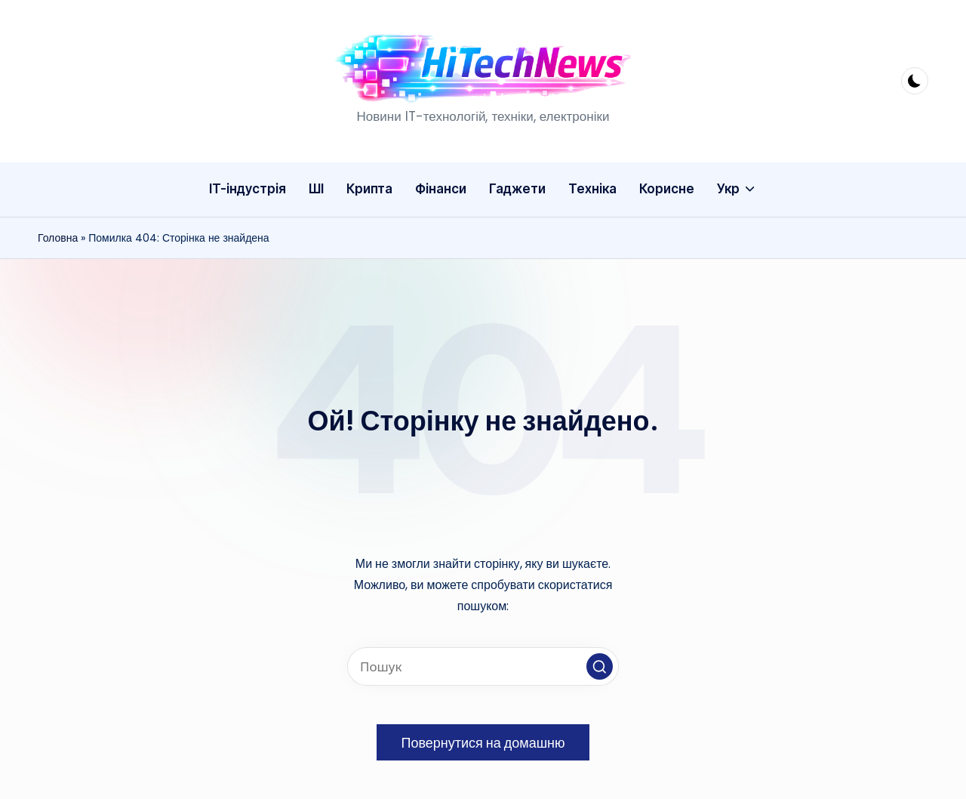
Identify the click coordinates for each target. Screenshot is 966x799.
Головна (58, 237)
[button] (599, 666)
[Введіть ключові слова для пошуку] (483, 666)
